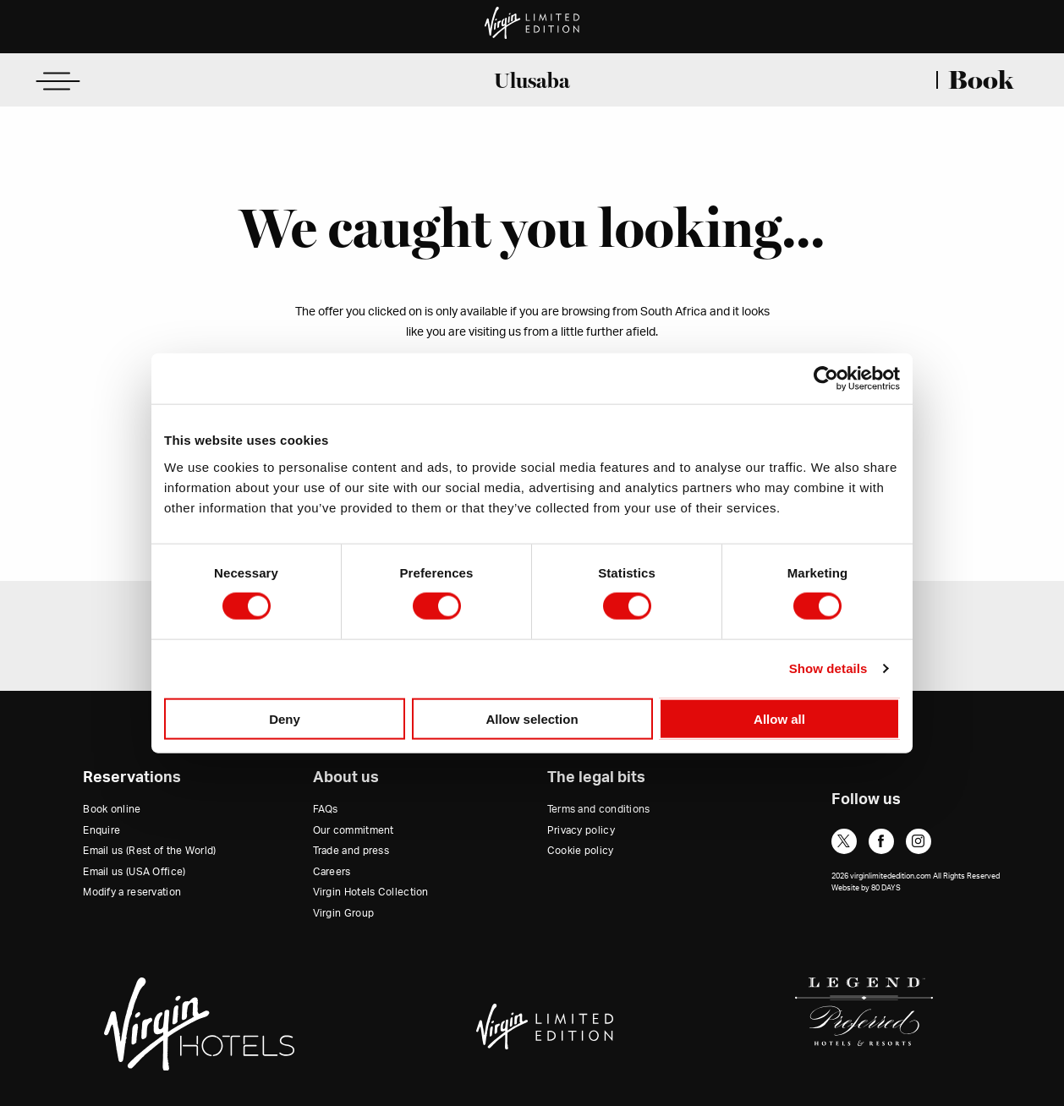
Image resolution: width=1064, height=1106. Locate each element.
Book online (111, 809)
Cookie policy (580, 851)
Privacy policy (581, 830)
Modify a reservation (132, 892)
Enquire (101, 830)
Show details (828, 668)
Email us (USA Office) (134, 872)
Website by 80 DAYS (866, 888)
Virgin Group (344, 913)
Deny (284, 718)
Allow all (779, 718)
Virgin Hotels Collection (371, 892)
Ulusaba (532, 80)
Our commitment (353, 830)
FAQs (325, 809)
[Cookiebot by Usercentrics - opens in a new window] (826, 378)
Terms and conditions (598, 809)
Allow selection (531, 718)
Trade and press (351, 851)
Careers (332, 872)
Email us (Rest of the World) (149, 851)
